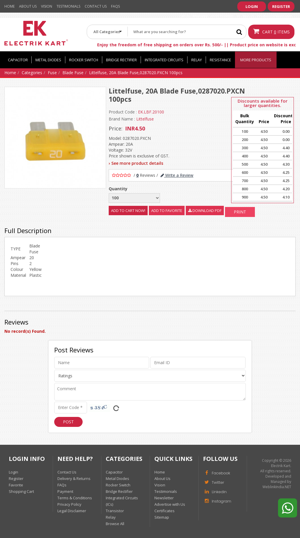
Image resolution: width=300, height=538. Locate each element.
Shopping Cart (21, 491)
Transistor (115, 510)
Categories (32, 72)
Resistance (220, 59)
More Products (255, 59)
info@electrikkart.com (274, 16)
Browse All (115, 523)
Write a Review (177, 175)
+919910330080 (221, 16)
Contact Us (96, 6)
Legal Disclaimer (71, 510)
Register (281, 6)
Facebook (216, 472)
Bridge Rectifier (121, 59)
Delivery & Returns (74, 478)
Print (240, 212)
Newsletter (164, 497)
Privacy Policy (69, 504)
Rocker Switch (83, 59)
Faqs (115, 6)
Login (252, 6)
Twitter (213, 482)
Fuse (52, 72)
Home (9, 6)
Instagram (217, 501)
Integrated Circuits (164, 59)
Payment (65, 491)
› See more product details (136, 163)
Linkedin (215, 491)
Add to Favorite (166, 210)
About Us (28, 6)
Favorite (16, 485)
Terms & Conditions (74, 497)
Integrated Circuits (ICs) (122, 501)
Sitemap (161, 517)
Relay (196, 59)
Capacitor (18, 59)
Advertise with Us (169, 504)
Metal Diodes (48, 59)
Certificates (164, 510)
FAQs (62, 485)
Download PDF (204, 210)
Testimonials (68, 6)
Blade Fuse (72, 72)
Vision (46, 6)
